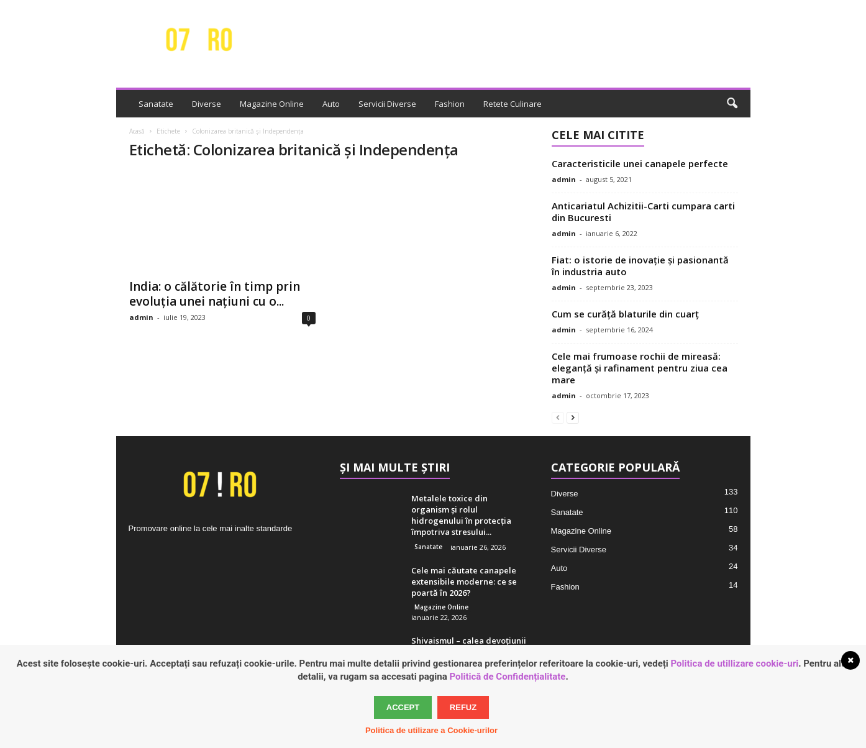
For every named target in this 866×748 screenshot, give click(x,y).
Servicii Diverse (387, 103)
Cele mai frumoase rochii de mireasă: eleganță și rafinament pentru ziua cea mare (639, 368)
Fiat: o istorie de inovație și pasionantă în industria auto (640, 265)
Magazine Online (272, 103)
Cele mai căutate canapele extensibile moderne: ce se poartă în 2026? (464, 581)
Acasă (137, 131)
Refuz (463, 707)
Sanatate (156, 103)
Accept (402, 707)
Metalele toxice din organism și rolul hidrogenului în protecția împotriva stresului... (461, 515)
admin (141, 317)
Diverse (206, 103)
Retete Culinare (512, 103)
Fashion (450, 103)
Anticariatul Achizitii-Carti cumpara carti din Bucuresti (643, 211)
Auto (331, 103)
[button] (731, 103)
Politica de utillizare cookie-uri (735, 663)
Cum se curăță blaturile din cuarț (625, 314)
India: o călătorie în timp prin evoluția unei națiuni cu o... (214, 293)
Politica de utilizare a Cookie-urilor (431, 730)
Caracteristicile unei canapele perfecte (640, 163)
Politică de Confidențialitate (508, 676)
